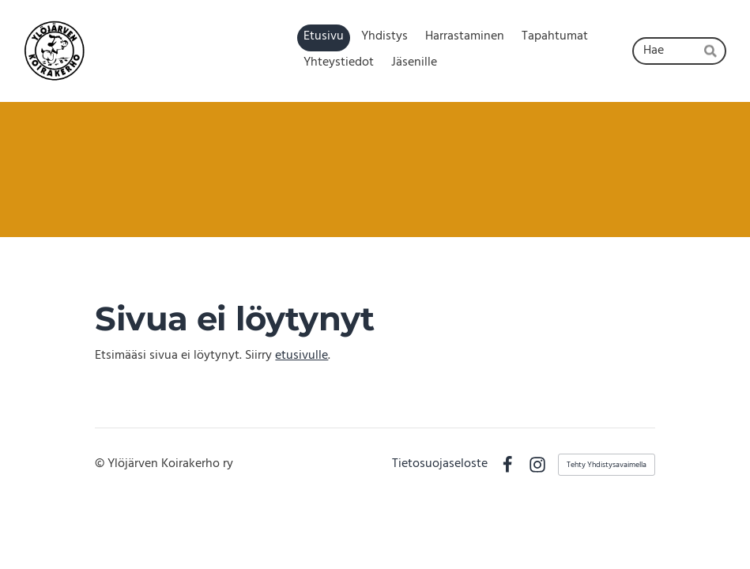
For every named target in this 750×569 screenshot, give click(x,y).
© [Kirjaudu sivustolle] (101, 464)
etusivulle (301, 355)
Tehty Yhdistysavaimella (606, 464)
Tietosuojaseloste (440, 464)
